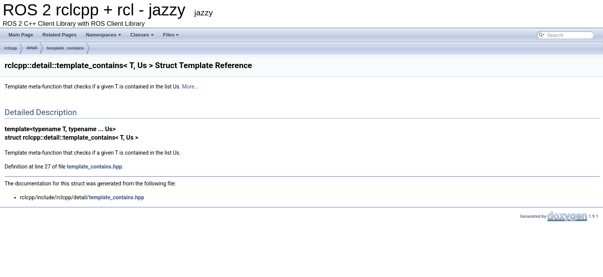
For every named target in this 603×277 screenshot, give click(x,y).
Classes (142, 35)
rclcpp (10, 48)
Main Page (20, 35)
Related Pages (59, 35)
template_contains (65, 48)
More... (190, 86)
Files (171, 35)
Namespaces (103, 35)
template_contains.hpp (94, 167)
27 (48, 167)
